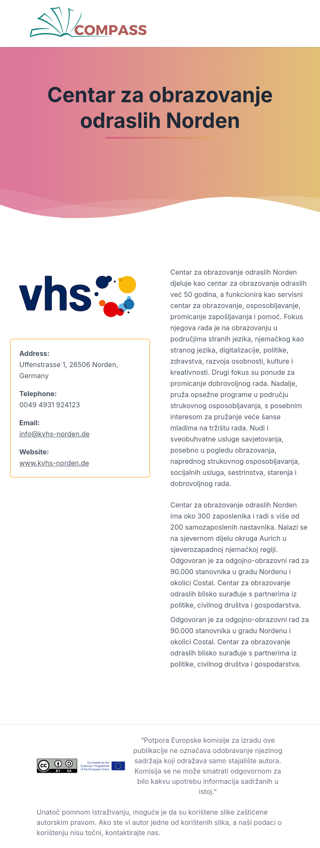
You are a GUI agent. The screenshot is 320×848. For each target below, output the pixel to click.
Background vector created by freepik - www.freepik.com (93, 843)
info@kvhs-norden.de (54, 434)
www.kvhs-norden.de (54, 463)
